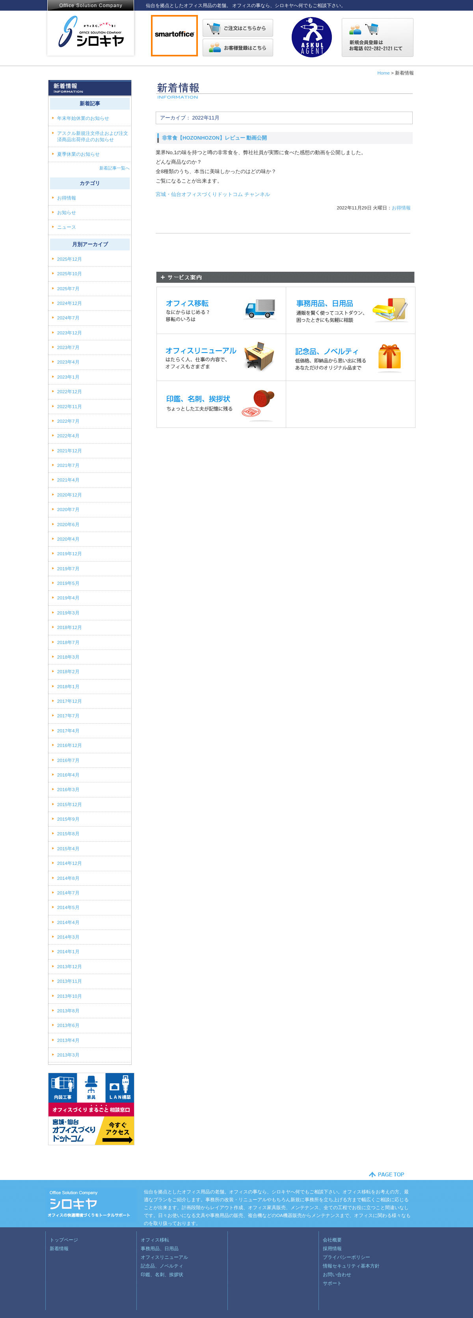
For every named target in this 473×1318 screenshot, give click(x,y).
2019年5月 (68, 583)
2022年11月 (69, 406)
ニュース (67, 227)
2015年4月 (68, 848)
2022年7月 (68, 421)
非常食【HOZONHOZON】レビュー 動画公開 (214, 138)
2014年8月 (68, 878)
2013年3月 (68, 1054)
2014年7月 (68, 892)
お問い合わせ (337, 1274)
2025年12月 (69, 258)
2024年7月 (68, 317)
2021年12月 (69, 450)
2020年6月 (68, 524)
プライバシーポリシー (346, 1257)
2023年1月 (68, 376)
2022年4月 (68, 435)
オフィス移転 (155, 1239)
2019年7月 (68, 568)
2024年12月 (69, 303)
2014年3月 (68, 936)
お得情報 (401, 207)
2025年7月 (68, 288)
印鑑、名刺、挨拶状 (162, 1274)
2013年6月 (68, 1025)
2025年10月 (69, 273)
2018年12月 (69, 627)
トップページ (64, 1239)
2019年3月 (68, 612)
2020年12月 (69, 494)
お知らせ (67, 212)
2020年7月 (68, 509)
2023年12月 (69, 332)
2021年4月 (68, 479)
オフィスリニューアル (164, 1257)
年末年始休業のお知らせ (83, 118)
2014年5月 (68, 907)
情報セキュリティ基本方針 (351, 1265)
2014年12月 (69, 863)
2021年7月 (68, 465)
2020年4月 (68, 538)
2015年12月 (69, 804)
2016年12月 (69, 745)
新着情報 (59, 1248)
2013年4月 (68, 1040)
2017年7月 (68, 715)
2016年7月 (68, 760)
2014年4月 (68, 922)
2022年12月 (69, 391)
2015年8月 (68, 833)
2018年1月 (68, 686)
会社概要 (332, 1239)
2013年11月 (69, 981)
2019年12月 (69, 553)
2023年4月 (68, 361)
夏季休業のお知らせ (78, 154)
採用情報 (332, 1248)
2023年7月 (68, 347)
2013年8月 (68, 1010)
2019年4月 (68, 597)
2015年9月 (68, 818)
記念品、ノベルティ (162, 1265)
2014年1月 (68, 951)
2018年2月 (68, 671)
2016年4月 (68, 774)
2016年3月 (68, 789)
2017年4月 (68, 730)
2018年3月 (68, 656)
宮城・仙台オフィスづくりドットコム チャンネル (213, 194)
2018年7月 (68, 642)
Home (383, 72)
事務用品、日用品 (160, 1248)
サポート (332, 1283)
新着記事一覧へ (114, 168)
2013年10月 (69, 996)
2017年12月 (69, 701)
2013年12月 (69, 966)
